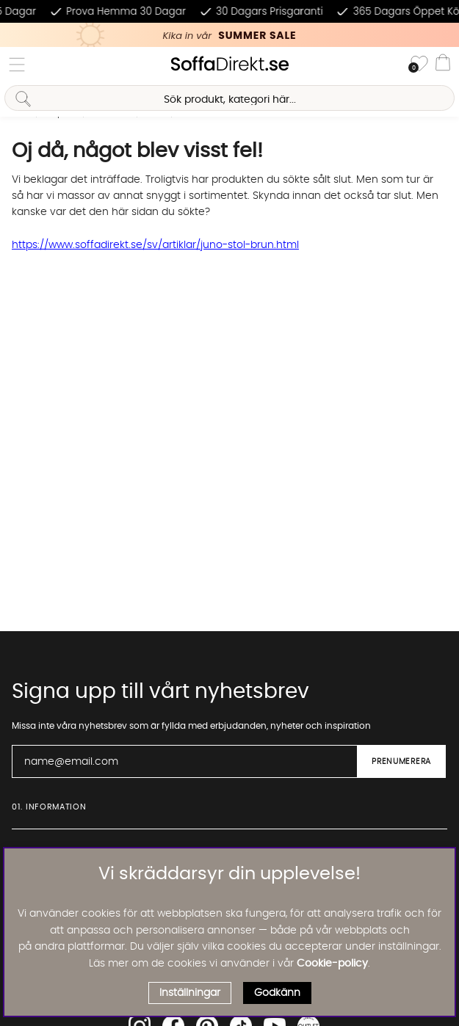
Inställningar (189, 993)
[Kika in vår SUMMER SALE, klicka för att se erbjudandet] (229, 35)
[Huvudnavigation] (17, 64)
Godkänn (277, 993)
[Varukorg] (443, 64)
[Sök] (229, 98)
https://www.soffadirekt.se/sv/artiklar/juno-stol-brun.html (155, 245)
